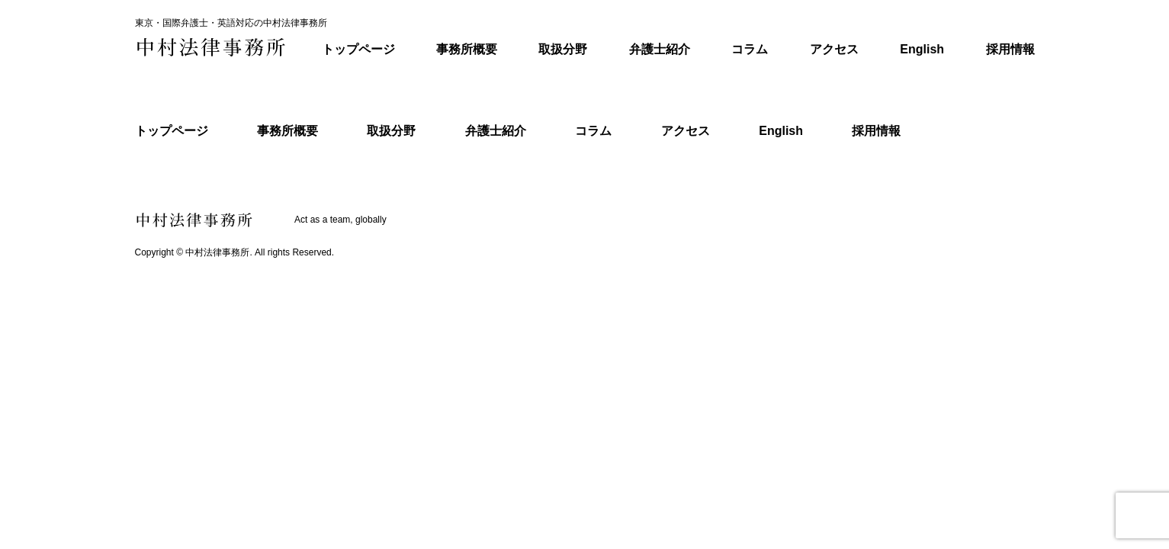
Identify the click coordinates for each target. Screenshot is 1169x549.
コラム (749, 49)
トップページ (358, 49)
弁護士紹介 (659, 49)
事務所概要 (466, 49)
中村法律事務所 (217, 252)
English (922, 49)
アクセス (834, 49)
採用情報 (1010, 49)
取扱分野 (562, 49)
